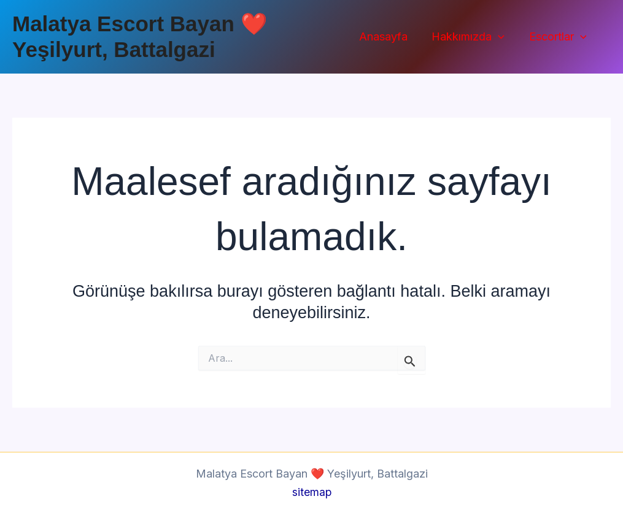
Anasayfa (388, 36)
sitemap (311, 492)
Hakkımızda (471, 37)
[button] (501, 37)
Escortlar (558, 37)
